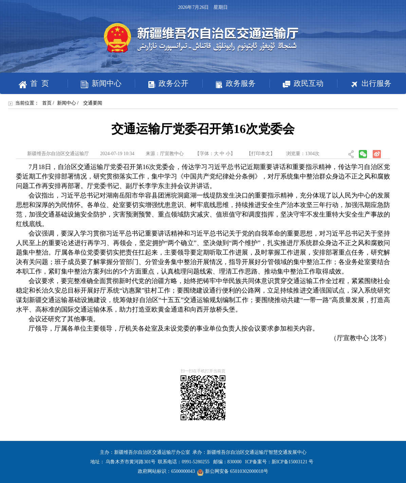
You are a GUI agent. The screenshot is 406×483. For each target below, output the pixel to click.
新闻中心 (95, 84)
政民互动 (297, 84)
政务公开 (161, 83)
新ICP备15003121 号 (292, 461)
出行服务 (364, 84)
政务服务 (229, 83)
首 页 (34, 83)
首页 (47, 103)
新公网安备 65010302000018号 (232, 471)
